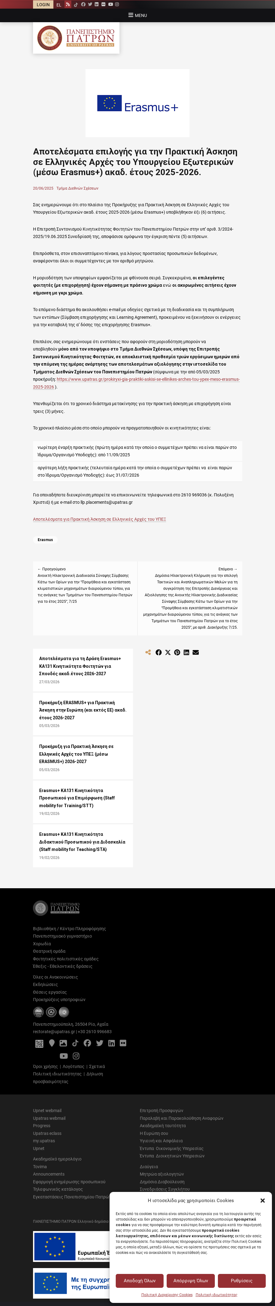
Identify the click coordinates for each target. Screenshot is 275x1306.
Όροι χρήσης (45, 1066)
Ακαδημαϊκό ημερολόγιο (57, 1158)
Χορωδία (42, 943)
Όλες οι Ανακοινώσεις (55, 977)
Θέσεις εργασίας (50, 992)
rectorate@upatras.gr (54, 1031)
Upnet (38, 1148)
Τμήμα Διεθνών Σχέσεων (77, 188)
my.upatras (44, 1140)
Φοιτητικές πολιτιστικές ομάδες (66, 958)
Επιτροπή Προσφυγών (161, 1110)
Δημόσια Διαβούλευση (162, 1181)
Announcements (49, 1174)
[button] (263, 1200)
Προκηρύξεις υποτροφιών (59, 999)
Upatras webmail (49, 1118)
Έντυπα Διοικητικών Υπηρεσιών (172, 1155)
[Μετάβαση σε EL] (59, 4)
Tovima (40, 1166)
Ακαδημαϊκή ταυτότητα (163, 1125)
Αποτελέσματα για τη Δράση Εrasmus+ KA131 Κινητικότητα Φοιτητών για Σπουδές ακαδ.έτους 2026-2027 (80, 666)
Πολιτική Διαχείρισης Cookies (167, 1295)
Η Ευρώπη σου (154, 1133)
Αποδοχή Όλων (140, 1280)
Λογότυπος (74, 1066)
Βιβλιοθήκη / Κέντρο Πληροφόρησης (69, 928)
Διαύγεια (149, 1166)
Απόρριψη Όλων (190, 1280)
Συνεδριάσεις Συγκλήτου (165, 1189)
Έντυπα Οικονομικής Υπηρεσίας (172, 1148)
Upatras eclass (47, 1133)
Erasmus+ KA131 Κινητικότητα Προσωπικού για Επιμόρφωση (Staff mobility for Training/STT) (77, 798)
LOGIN (43, 4)
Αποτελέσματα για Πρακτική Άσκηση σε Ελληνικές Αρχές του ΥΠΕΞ (99, 519)
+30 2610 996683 (95, 1031)
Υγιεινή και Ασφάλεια (161, 1140)
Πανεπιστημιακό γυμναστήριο (62, 936)
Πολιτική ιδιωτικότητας (216, 1295)
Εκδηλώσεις (45, 984)
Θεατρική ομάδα (49, 951)
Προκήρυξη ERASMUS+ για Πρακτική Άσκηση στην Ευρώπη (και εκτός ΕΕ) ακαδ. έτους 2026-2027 (83, 710)
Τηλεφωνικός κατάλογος (58, 1189)
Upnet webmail (47, 1110)
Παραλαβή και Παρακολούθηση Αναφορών (181, 1118)
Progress (41, 1125)
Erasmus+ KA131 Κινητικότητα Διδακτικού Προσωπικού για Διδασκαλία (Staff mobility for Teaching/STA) (82, 842)
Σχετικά (97, 1066)
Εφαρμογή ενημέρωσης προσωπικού (69, 1181)
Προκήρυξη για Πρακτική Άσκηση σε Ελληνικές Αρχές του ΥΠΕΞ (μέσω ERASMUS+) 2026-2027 (76, 754)
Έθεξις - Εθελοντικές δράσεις (63, 966)
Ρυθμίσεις (241, 1280)
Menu (141, 15)
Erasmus (45, 540)
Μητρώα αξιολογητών (162, 1174)
